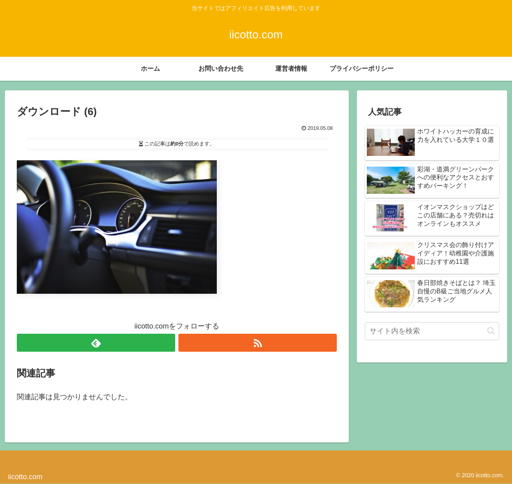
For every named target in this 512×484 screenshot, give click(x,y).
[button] (491, 330)
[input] (432, 331)
